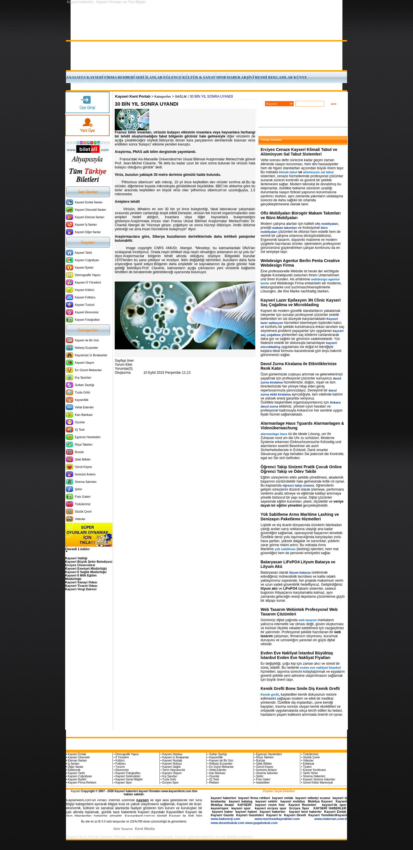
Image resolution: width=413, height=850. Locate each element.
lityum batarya (300, 572)
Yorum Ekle (123, 365)
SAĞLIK (181, 96)
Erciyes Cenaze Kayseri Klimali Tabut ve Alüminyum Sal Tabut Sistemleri (299, 151)
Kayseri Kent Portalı (133, 96)
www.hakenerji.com (225, 819)
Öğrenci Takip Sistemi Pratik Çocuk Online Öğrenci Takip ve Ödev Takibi (301, 469)
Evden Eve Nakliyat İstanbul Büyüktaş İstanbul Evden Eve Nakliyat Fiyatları (297, 655)
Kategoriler (162, 96)
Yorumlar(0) (124, 369)
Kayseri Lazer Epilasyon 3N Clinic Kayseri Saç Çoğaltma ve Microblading (301, 302)
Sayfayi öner (124, 361)
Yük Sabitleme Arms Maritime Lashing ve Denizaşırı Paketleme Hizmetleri (300, 516)
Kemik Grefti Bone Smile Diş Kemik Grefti (300, 688)
